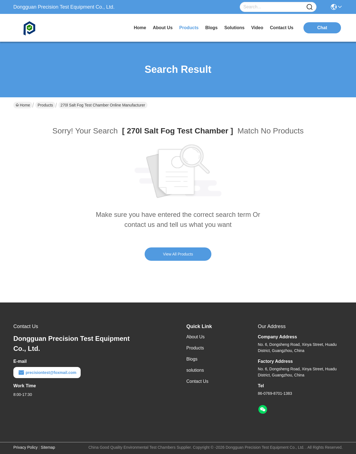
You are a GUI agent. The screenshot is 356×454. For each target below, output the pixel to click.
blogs (211, 27)
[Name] (309, 7)
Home (140, 27)
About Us (195, 336)
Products (45, 105)
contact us (281, 27)
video (257, 27)
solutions (234, 27)
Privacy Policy (25, 447)
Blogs (191, 359)
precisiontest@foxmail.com (47, 372)
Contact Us (197, 381)
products (189, 27)
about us (162, 27)
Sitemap (48, 447)
